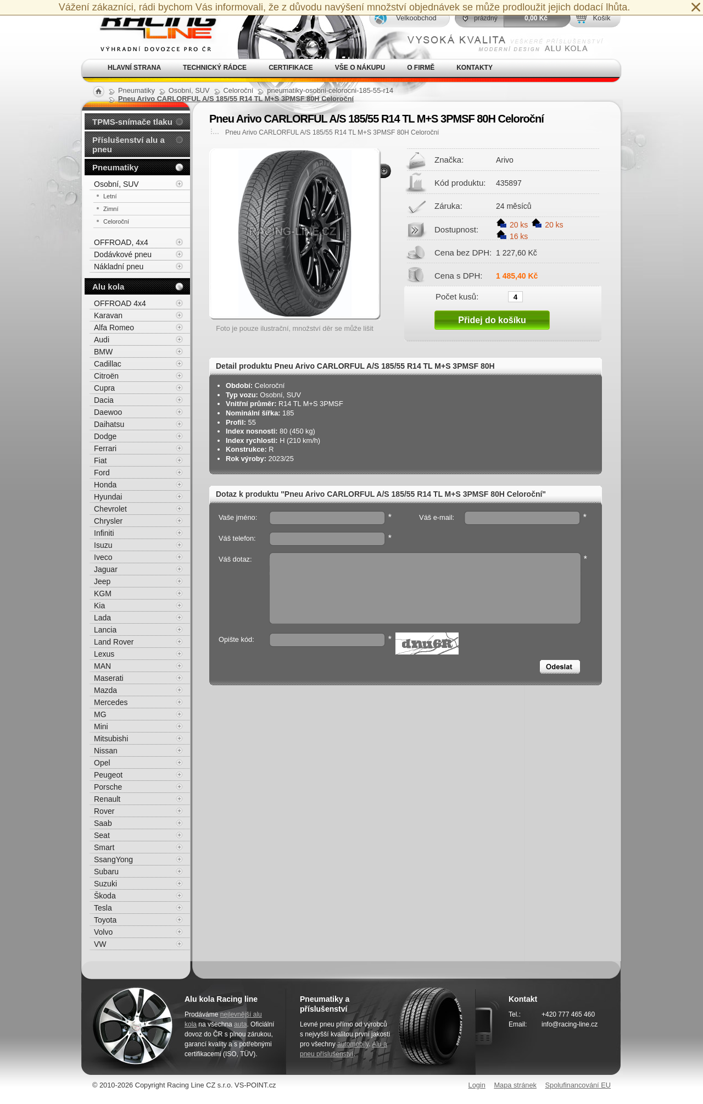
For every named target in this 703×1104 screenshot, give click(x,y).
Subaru (106, 871)
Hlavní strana (134, 67)
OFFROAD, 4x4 (121, 242)
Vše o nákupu (360, 67)
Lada (102, 617)
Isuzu (103, 545)
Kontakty (474, 67)
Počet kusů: (457, 296)
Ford (102, 472)
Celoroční (116, 221)
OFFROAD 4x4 (120, 303)
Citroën (106, 375)
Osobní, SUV (116, 184)
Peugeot (108, 774)
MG (100, 714)
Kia (99, 605)
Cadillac (107, 363)
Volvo (103, 932)
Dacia (104, 400)
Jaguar (106, 569)
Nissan (106, 750)
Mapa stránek (515, 1085)
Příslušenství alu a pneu (128, 144)
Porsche (108, 787)
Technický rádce (215, 67)
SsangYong (113, 859)
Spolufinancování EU (578, 1085)
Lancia (105, 629)
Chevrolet (110, 508)
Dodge (105, 436)
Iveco (103, 557)
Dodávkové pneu (123, 254)
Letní (109, 196)
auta (240, 1024)
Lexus (104, 654)
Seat (102, 835)
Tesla (103, 907)
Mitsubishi (111, 738)
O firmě (420, 67)
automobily (353, 1044)
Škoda (105, 895)
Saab (103, 823)
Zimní (111, 209)
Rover (104, 811)
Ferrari (105, 448)
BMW (103, 351)
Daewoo (108, 412)
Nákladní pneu (118, 266)
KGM (102, 593)
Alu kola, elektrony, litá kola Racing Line (151, 29)
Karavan (108, 315)
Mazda (105, 690)
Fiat (100, 460)
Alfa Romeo (114, 327)
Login (477, 1085)
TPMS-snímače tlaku (132, 121)
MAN (102, 666)
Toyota (105, 920)
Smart (104, 847)
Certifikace (291, 67)
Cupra (104, 388)
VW (100, 944)
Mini (101, 726)
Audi (101, 339)
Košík (601, 18)
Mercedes (110, 702)
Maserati (109, 678)
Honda (105, 484)
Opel (102, 762)
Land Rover (113, 641)
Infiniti (104, 533)
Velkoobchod (416, 18)
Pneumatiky (115, 167)
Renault (107, 799)
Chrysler (108, 521)
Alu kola (108, 286)
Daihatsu (109, 424)
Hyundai (108, 496)
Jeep (102, 581)
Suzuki (105, 883)
